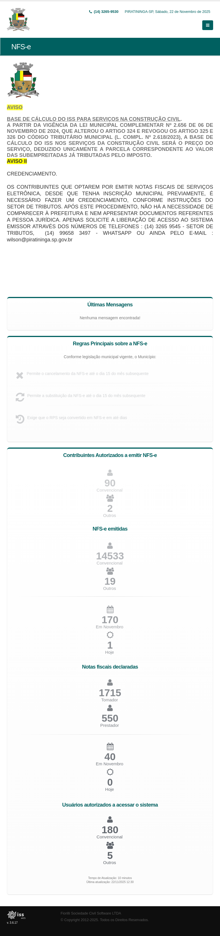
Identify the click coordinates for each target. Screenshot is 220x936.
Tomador (109, 702)
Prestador (109, 727)
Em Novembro (109, 766)
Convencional (110, 838)
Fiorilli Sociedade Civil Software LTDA (91, 913)
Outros (109, 517)
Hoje (109, 654)
